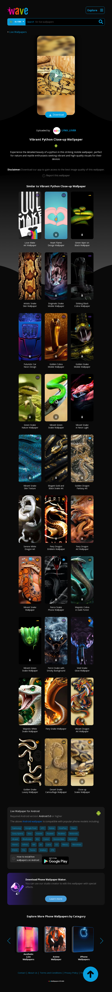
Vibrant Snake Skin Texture (29, 487)
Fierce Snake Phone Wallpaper (56, 608)
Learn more (55, 898)
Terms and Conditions (51, 972)
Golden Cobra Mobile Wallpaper (56, 365)
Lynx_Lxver (64, 130)
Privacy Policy (71, 972)
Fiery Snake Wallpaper (56, 728)
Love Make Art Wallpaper (30, 244)
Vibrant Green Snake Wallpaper (56, 426)
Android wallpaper (32, 821)
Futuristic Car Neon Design (30, 365)
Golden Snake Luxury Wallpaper (30, 791)
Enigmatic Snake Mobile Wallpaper (56, 304)
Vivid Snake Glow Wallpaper (82, 669)
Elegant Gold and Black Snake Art (56, 487)
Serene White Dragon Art (30, 547)
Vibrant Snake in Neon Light (82, 426)
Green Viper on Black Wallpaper (82, 244)
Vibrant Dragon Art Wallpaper (82, 730)
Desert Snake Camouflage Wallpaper (56, 791)
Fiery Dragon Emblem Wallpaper (56, 547)
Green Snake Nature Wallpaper (30, 426)
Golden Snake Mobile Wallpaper (82, 365)
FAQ (82, 972)
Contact (22, 972)
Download (56, 115)
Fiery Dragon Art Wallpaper (82, 547)
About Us (32, 972)
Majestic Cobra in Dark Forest (82, 608)
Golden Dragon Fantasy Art (82, 487)
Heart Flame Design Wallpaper (56, 244)
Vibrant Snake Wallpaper (29, 608)
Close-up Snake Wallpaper (82, 791)
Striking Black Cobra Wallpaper (82, 304)
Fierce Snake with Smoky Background (56, 669)
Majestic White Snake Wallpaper (30, 730)
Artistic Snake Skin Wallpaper (30, 304)
